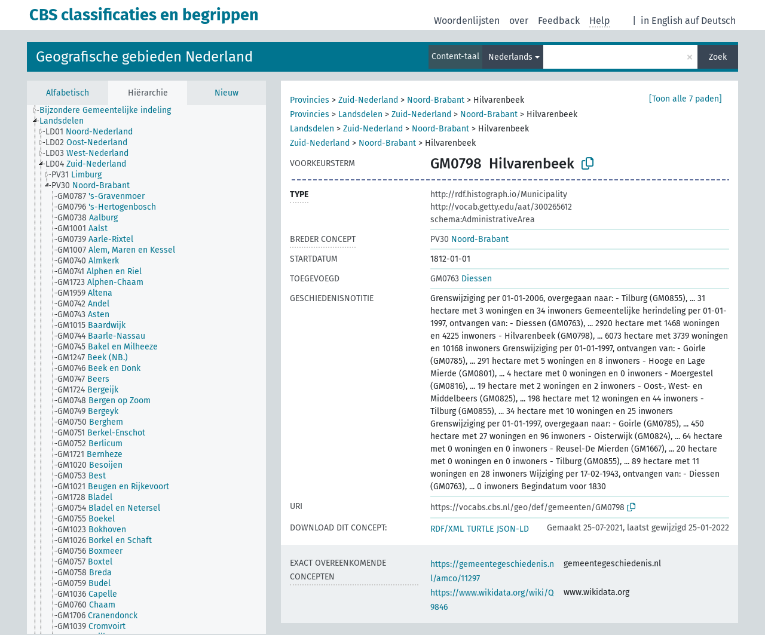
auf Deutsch (710, 20)
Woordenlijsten (467, 20)
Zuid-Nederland (368, 100)
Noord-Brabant (435, 100)
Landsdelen (360, 114)
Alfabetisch (67, 93)
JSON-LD (513, 529)
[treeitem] (110, 110)
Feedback (559, 20)
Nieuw (226, 93)
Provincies (309, 100)
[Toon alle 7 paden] (685, 99)
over (518, 20)
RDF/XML (447, 529)
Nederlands (510, 57)
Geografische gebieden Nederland (144, 56)
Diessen (461, 279)
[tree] (146, 369)
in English (662, 20)
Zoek (718, 57)
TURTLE (480, 529)
